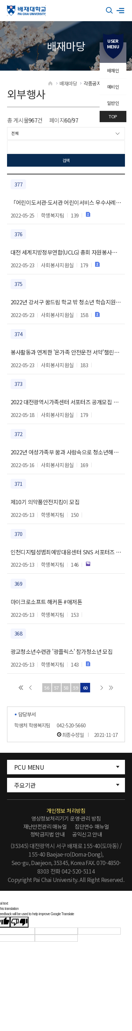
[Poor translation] (19, 922)
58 (66, 687)
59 (75, 687)
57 (56, 687)
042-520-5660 (71, 725)
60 (85, 687)
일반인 (113, 103)
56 (46, 687)
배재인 (113, 70)
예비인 (113, 86)
